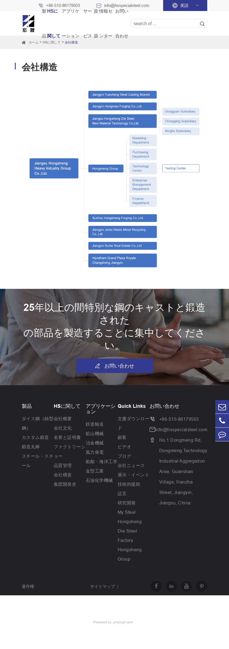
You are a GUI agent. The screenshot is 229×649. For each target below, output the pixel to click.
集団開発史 (65, 484)
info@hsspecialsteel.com (181, 429)
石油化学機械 (99, 480)
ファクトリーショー (70, 451)
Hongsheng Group (130, 554)
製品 (27, 406)
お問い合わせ (114, 365)
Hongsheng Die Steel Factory (130, 531)
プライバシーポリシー (110, 604)
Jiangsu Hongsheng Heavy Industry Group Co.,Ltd (46, 613)
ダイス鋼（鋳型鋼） (38, 423)
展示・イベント (134, 474)
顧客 (122, 437)
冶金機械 (95, 442)
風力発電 (95, 452)
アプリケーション (100, 408)
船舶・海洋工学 (102, 461)
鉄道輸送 (95, 424)
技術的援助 (129, 484)
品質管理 (63, 465)
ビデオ (124, 446)
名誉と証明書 (67, 437)
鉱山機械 (95, 433)
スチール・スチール (38, 461)
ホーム (34, 42)
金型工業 (95, 470)
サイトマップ (102, 586)
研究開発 (127, 502)
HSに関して (67, 406)
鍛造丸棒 (31, 446)
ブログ (124, 456)
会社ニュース (131, 465)
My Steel (127, 512)
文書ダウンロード (134, 423)
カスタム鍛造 (35, 437)
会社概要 (63, 418)
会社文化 (63, 427)
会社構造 (63, 474)
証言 (122, 493)
